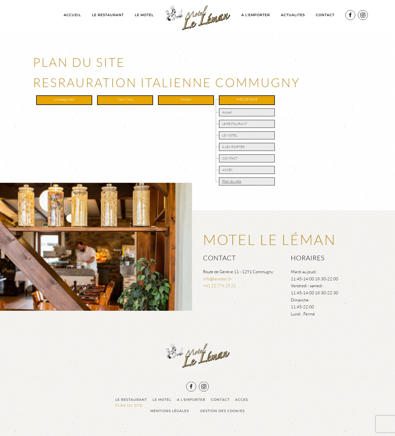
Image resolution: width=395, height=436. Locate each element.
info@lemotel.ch (217, 278)
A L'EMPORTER (255, 15)
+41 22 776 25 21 (219, 285)
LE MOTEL (144, 15)
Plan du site (231, 181)
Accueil (72, 15)
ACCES (227, 170)
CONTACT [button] (325, 15)
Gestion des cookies (222, 410)
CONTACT (230, 158)
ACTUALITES (293, 15)
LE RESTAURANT (108, 15)
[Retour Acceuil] (197, 16)
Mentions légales (169, 410)
